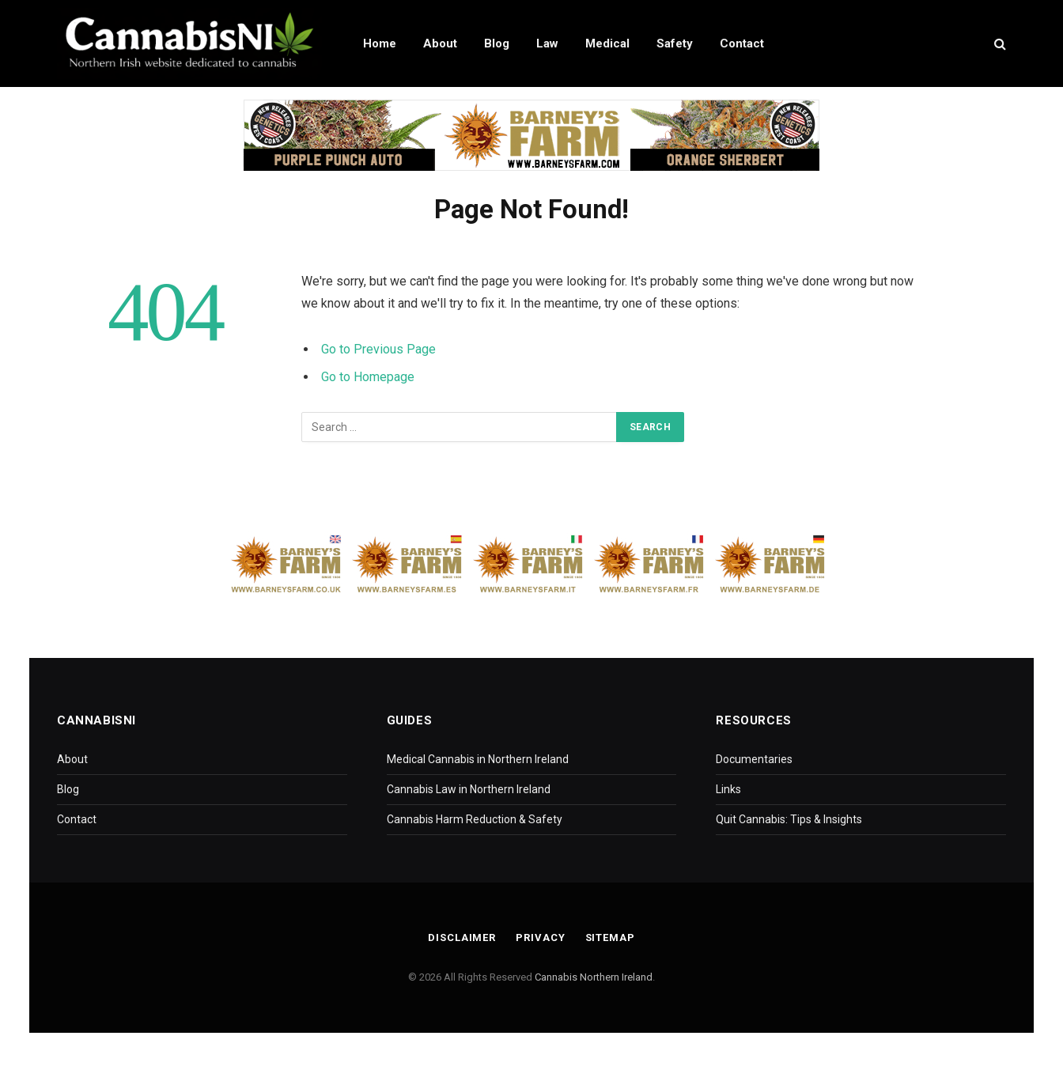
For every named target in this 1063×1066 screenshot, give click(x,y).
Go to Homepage (367, 376)
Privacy (540, 937)
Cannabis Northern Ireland (594, 977)
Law (547, 43)
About (440, 43)
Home (379, 43)
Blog (496, 43)
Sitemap (610, 937)
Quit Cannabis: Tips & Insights (789, 819)
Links (728, 789)
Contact (742, 43)
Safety (674, 43)
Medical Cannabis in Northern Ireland (478, 759)
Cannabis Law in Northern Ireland (468, 789)
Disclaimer (462, 937)
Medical (607, 43)
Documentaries (754, 759)
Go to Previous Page (378, 349)
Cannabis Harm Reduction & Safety (474, 819)
